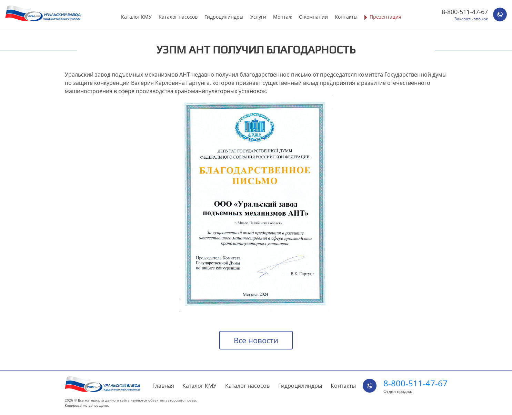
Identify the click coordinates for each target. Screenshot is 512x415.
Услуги (258, 16)
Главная (163, 385)
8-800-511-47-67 (465, 12)
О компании (313, 16)
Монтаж (282, 16)
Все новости (256, 340)
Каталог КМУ (136, 16)
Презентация (385, 16)
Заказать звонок (471, 19)
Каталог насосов (178, 16)
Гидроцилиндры (223, 16)
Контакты (346, 16)
